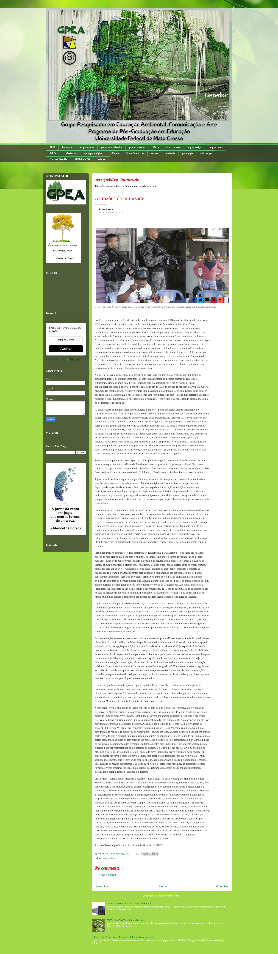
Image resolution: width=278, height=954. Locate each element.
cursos (154, 153)
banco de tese (173, 147)
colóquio (114, 153)
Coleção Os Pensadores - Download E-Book (129, 903)
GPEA (52, 147)
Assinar (66, 348)
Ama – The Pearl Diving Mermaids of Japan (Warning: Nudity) (125, 937)
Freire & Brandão (58, 159)
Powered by (66, 359)
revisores (101, 159)
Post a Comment (107, 874)
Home (163, 886)
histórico (67, 147)
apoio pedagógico (93, 153)
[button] (194, 300)
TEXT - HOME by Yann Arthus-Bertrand (126, 920)
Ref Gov (53, 153)
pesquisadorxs (86, 147)
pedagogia (187, 153)
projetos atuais (137, 147)
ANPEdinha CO (82, 159)
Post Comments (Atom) (169, 895)
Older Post (222, 886)
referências (71, 153)
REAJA (155, 147)
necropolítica (109, 858)
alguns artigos (195, 147)
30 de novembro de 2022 (111, 212)
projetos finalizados (111, 147)
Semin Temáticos (135, 153)
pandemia (170, 153)
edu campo (206, 153)
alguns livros (216, 147)
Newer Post (102, 886)
